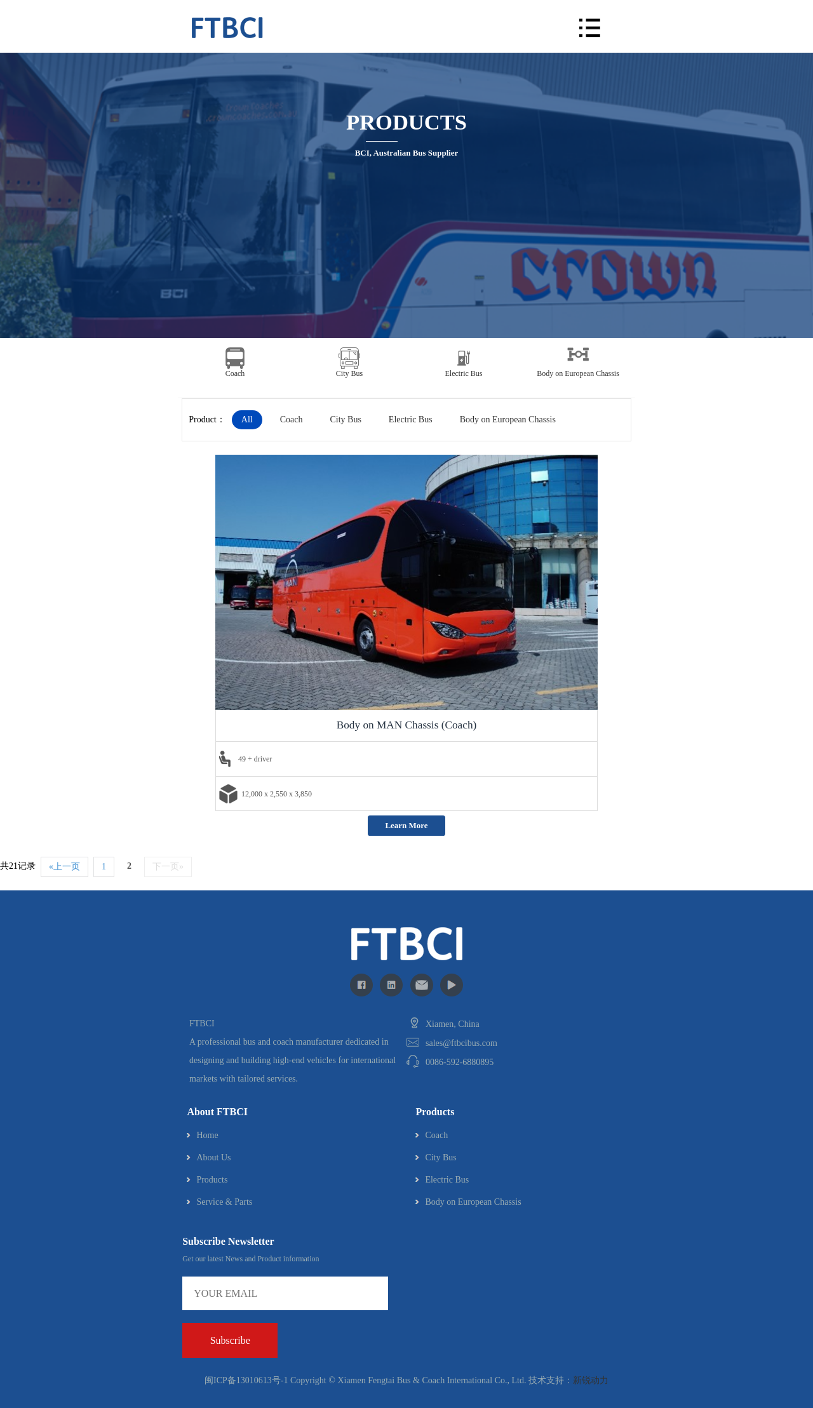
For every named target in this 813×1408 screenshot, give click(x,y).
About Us (213, 1157)
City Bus (345, 419)
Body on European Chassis (508, 419)
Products (211, 1179)
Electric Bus (411, 419)
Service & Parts (224, 1202)
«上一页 (64, 866)
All (247, 419)
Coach (291, 419)
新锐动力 (590, 1380)
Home (207, 1135)
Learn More (406, 825)
